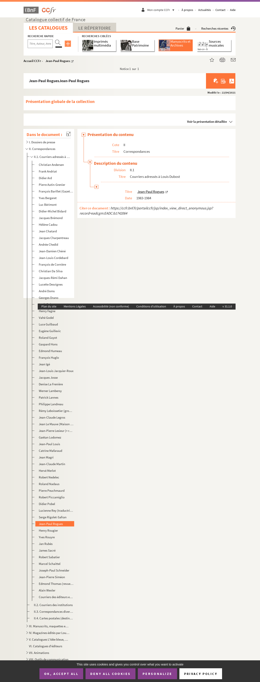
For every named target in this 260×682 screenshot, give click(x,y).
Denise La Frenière (51, 384)
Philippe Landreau (51, 404)
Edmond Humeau (50, 351)
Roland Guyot (48, 338)
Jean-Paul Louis (49, 444)
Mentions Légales (75, 306)
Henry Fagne (47, 311)
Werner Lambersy (50, 391)
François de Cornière (52, 264)
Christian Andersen (51, 165)
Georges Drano (48, 298)
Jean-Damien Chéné (52, 251)
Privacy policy (200, 674)
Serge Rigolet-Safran (52, 517)
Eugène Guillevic (50, 331)
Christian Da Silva (51, 271)
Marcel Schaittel (49, 564)
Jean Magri (46, 457)
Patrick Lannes (48, 397)
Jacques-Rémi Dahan (53, 278)
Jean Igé (44, 364)
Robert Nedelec (49, 477)
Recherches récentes (218, 28)
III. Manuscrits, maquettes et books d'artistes (49, 626)
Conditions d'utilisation (151, 306)
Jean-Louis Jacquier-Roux (56, 371)
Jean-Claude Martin (52, 464)
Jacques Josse (48, 377)
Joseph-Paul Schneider (54, 570)
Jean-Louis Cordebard (53, 258)
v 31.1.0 (227, 306)
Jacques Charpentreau (54, 238)
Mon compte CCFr (161, 10)
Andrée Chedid (48, 244)
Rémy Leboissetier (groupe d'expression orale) (56, 411)
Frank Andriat (48, 171)
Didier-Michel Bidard (52, 211)
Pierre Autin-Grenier (52, 185)
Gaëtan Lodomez (50, 437)
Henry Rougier (48, 530)
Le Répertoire (94, 28)
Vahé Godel (46, 318)
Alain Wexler (47, 590)
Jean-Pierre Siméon (52, 577)
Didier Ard (45, 178)
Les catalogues (48, 27)
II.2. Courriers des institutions (53, 605)
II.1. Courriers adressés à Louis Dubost (52, 157)
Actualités (204, 10)
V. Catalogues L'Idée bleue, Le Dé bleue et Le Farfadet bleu (49, 639)
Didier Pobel (47, 504)
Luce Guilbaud (48, 324)
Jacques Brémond (51, 218)
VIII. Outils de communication (48, 659)
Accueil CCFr (32, 61)
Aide (233, 10)
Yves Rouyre (47, 537)
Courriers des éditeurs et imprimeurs (56, 597)
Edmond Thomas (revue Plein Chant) (56, 584)
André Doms (47, 291)
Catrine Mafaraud (50, 451)
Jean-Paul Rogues (57, 61)
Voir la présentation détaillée (207, 121)
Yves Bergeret (48, 198)
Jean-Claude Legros (52, 417)
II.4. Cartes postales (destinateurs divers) (53, 618)
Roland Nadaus (49, 484)
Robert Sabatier (49, 557)
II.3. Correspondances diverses (53, 611)
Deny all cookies (110, 673)
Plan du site (48, 306)
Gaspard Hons (48, 344)
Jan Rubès (46, 544)
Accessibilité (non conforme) (111, 306)
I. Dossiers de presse (42, 142)
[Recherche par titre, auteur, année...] (40, 43)
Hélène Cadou (48, 224)
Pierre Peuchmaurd (52, 490)
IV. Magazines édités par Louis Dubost (49, 633)
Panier (183, 28)
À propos (187, 10)
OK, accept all (61, 673)
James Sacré (47, 550)
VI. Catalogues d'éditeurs (45, 646)
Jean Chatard (48, 231)
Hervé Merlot (47, 471)
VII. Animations (39, 653)
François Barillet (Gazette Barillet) (56, 191)
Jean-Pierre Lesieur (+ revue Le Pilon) (56, 431)
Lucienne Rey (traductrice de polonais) (56, 510)
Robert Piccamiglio (52, 497)
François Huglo (49, 357)
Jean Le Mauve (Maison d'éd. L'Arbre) (56, 424)
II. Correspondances (42, 149)
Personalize (157, 673)
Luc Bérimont (48, 205)
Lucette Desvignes (51, 284)
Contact (220, 10)
